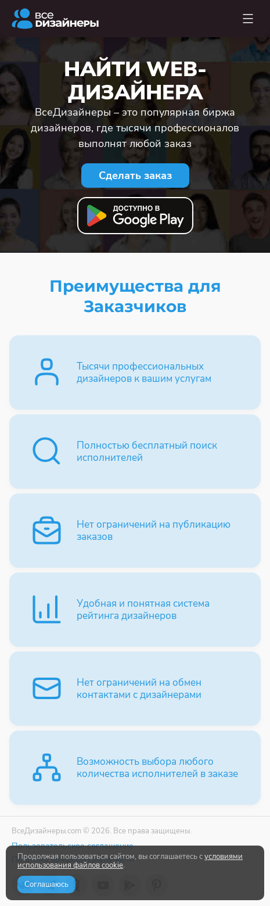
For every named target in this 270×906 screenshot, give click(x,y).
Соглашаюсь (46, 884)
